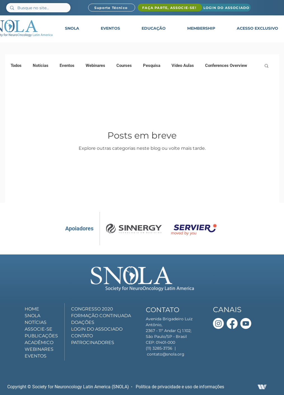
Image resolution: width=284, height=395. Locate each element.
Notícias (40, 65)
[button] (72, 28)
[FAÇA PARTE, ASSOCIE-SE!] (170, 7)
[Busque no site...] (38, 8)
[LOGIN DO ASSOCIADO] (224, 7)
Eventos (67, 65)
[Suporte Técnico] (111, 7)
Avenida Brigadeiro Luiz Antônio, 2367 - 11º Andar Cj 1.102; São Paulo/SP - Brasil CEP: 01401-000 (169, 330)
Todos (16, 65)
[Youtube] (245, 323)
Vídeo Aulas (183, 65)
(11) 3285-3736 (159, 348)
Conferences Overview (226, 65)
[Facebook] (232, 323)
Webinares (95, 65)
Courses (124, 65)
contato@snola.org (165, 354)
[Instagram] (218, 323)
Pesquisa (151, 65)
